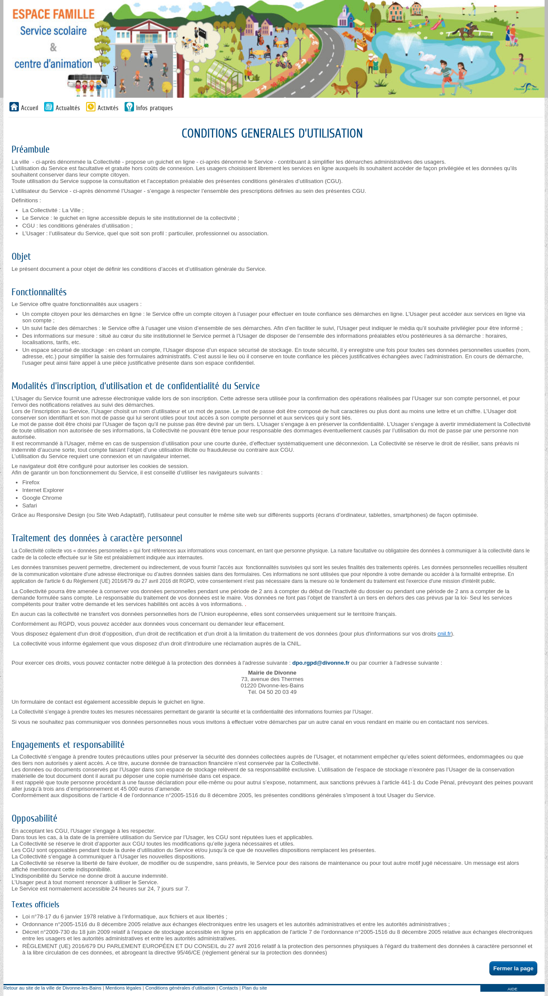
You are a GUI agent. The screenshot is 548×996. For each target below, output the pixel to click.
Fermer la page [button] (513, 968)
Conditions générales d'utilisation (180, 987)
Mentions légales (123, 987)
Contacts (228, 987)
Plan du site (254, 987)
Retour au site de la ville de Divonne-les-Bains (52, 987)
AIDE (512, 989)
